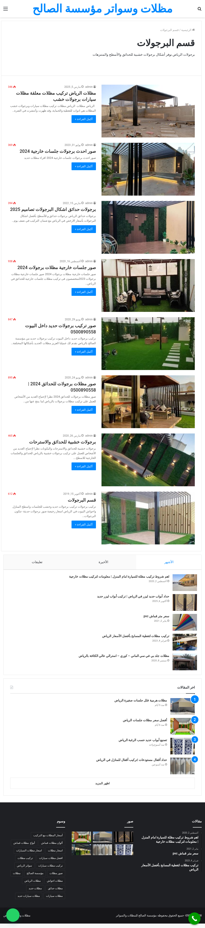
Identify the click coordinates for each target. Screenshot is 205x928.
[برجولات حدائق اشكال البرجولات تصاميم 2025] (148, 227)
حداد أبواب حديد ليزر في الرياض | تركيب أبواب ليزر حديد (131, 598)
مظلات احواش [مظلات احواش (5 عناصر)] (55, 885)
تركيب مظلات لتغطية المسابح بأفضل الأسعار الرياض (133, 638)
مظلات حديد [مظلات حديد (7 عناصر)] (35, 892)
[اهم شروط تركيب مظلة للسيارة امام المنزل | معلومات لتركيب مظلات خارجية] (182, 584)
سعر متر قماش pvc (154, 618)
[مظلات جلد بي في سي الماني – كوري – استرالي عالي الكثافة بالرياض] (182, 664)
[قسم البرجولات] (148, 518)
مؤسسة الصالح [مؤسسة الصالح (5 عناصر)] (35, 877)
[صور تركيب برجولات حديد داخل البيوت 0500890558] (148, 343)
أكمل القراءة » (84, 119)
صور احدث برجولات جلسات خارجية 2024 (58, 151)
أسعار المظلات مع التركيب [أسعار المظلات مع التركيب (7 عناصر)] (48, 839)
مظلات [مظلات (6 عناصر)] (16, 877)
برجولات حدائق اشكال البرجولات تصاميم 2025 (53, 209)
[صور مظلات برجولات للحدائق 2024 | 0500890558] (148, 401)
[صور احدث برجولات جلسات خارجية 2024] (148, 169)
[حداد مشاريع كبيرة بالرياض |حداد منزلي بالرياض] (123, 841)
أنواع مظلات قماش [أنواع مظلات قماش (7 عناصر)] (24, 847)
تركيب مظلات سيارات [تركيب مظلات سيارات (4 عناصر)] (50, 870)
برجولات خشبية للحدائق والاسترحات (62, 442)
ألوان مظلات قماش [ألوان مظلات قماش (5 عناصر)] (52, 847)
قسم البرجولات (82, 500)
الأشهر (168, 562)
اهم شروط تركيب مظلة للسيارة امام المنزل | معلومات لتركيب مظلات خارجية (117, 579)
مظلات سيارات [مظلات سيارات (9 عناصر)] (54, 900)
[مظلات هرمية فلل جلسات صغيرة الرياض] (182, 711)
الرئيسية (188, 30)
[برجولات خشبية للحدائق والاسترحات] (148, 459)
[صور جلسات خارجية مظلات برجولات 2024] (148, 285)
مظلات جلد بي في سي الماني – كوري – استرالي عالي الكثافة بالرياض (121, 658)
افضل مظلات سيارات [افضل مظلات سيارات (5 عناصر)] (51, 862)
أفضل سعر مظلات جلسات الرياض (145, 724)
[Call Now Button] (194, 918)
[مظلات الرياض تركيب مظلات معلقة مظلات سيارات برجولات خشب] (148, 111)
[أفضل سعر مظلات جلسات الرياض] (182, 730)
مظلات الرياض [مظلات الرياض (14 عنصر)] (32, 885)
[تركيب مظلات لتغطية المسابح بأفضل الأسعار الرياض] (182, 644)
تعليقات (37, 562)
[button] (13, 915)
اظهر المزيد (102, 787)
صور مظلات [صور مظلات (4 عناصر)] (56, 877)
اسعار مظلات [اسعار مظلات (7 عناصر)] (55, 854)
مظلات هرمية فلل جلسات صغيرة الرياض (140, 705)
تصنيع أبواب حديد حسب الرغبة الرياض (143, 744)
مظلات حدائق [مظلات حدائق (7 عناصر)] (55, 892)
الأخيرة (103, 562)
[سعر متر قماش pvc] (182, 624)
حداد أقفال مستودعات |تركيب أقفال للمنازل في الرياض (131, 764)
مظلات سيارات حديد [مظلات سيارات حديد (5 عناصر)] (29, 900)
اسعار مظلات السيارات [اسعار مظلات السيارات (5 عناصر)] (29, 854)
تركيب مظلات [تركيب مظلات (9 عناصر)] (25, 862)
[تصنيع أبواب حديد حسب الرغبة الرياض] (182, 750)
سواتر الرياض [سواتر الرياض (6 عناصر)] (24, 870)
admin (89, 86)
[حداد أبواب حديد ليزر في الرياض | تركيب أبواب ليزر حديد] (182, 604)
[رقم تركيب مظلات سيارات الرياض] (81, 854)
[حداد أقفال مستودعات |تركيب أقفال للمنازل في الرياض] (182, 770)
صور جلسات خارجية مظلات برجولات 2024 (56, 267)
